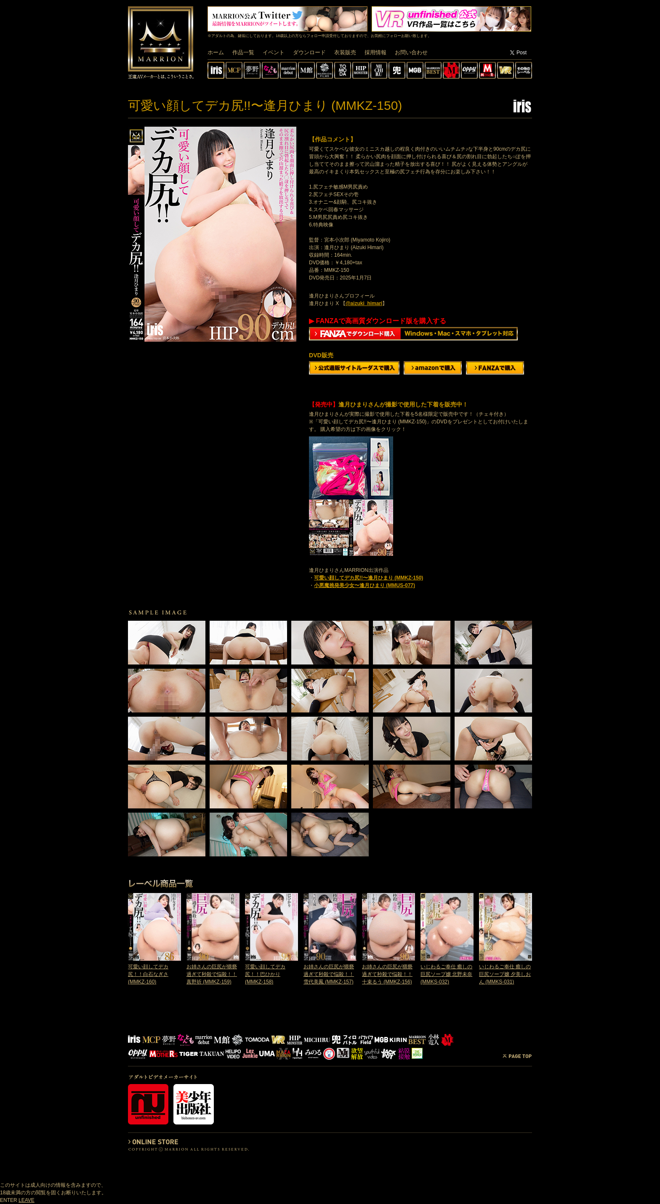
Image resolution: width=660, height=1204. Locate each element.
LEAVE (27, 1200)
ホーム (216, 52)
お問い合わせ (411, 52)
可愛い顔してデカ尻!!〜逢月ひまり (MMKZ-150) (368, 578)
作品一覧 (243, 52)
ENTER (8, 1200)
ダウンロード (309, 52)
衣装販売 (345, 52)
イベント (274, 52)
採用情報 (375, 52)
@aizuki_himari (364, 303)
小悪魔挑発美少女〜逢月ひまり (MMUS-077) (364, 585)
